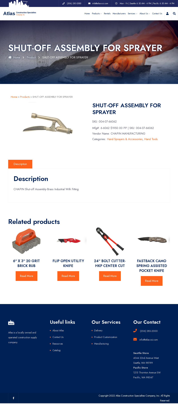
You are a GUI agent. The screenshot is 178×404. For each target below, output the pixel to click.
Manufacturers (119, 13)
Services (131, 13)
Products (25, 97)
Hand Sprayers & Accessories (125, 139)
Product (31, 57)
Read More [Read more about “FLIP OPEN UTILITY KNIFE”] (68, 276)
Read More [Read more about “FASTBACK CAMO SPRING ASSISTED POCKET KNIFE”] (151, 281)
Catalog (56, 350)
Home (87, 13)
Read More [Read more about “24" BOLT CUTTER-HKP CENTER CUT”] (110, 276)
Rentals (107, 13)
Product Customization (105, 337)
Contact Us (157, 13)
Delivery (98, 330)
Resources (57, 343)
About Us (144, 13)
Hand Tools (151, 139)
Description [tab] (20, 164)
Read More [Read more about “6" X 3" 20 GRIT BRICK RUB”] (26, 276)
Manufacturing (101, 343)
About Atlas (58, 330)
